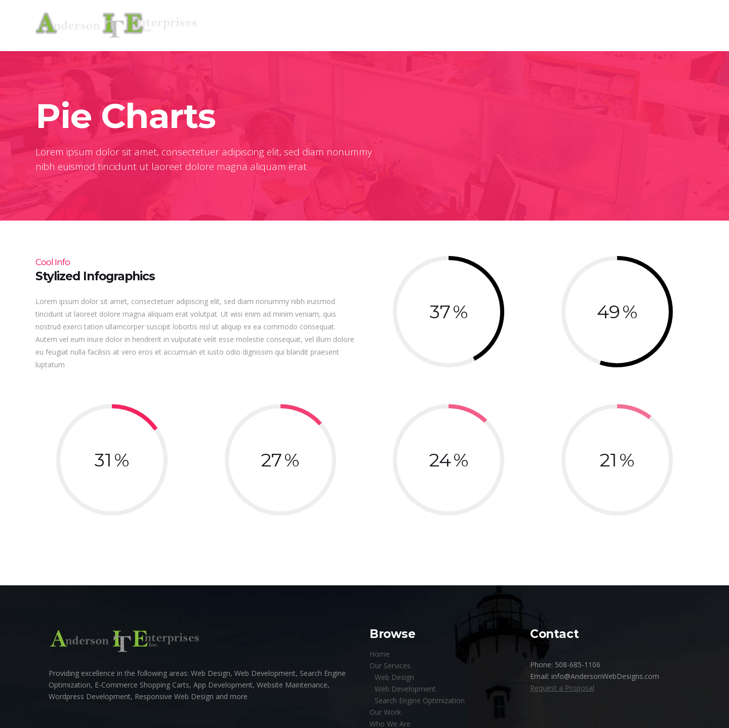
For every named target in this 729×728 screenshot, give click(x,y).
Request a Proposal (562, 688)
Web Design (394, 677)
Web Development (405, 689)
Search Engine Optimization (420, 700)
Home (380, 654)
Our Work (385, 712)
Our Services (390, 665)
